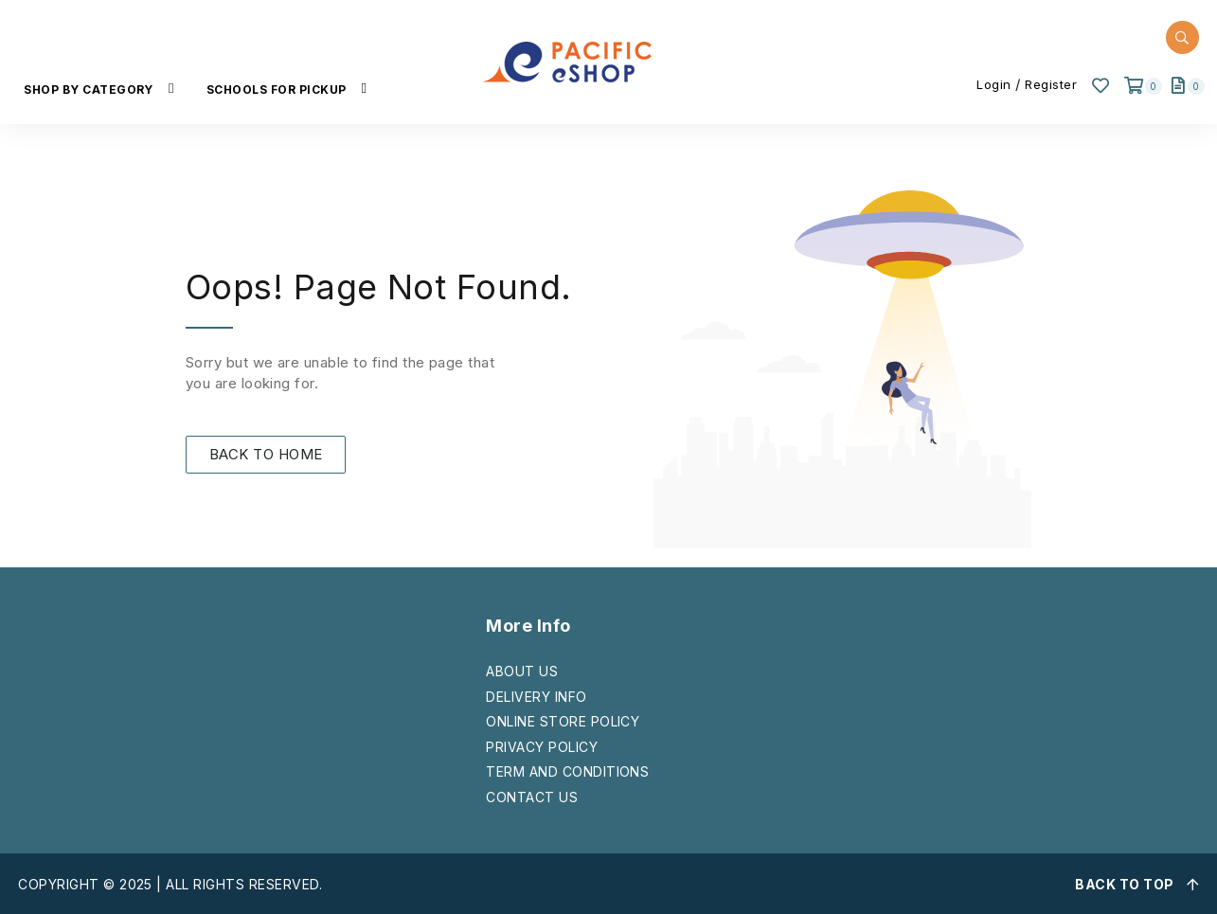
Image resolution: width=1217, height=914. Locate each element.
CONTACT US (532, 797)
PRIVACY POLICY (542, 747)
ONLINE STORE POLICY (562, 721)
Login (993, 84)
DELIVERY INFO (536, 697)
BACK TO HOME (266, 454)
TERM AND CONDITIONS (567, 771)
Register (1051, 84)
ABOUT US (522, 671)
